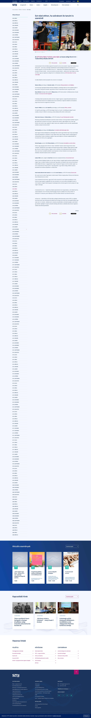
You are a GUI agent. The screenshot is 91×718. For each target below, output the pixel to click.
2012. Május (14, 416)
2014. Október (15, 347)
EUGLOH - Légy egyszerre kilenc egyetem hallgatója (21, 660)
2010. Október (15, 461)
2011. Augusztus (15, 437)
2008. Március (15, 534)
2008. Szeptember (16, 520)
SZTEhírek (20, 9)
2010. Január (14, 482)
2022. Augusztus (15, 124)
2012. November (15, 402)
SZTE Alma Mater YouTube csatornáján (48, 57)
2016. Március (15, 307)
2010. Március (15, 478)
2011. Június (14, 442)
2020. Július (14, 184)
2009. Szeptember (16, 492)
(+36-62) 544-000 (63, 685)
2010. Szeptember (16, 463)
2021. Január (14, 169)
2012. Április (14, 418)
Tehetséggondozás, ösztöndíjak (17, 651)
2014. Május (14, 359)
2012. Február (15, 423)
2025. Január (14, 56)
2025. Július (14, 42)
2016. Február (15, 309)
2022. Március (15, 136)
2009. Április (14, 504)
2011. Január (14, 454)
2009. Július (14, 496)
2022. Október (15, 120)
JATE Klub (36, 662)
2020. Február (15, 196)
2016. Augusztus (15, 295)
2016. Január (14, 312)
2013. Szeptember (16, 378)
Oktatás (31, 5)
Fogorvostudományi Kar (16, 691)
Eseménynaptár (69, 546)
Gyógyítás (45, 5)
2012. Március (15, 421)
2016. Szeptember (16, 293)
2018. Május (14, 245)
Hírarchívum (24, 9)
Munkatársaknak (39, 1)
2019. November (15, 203)
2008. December (15, 513)
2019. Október (15, 205)
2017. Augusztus (15, 267)
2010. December (15, 456)
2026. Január (14, 27)
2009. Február (15, 508)
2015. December (15, 314)
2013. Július (14, 383)
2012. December (15, 399)
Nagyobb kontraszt (78, 1)
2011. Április (14, 447)
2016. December (15, 286)
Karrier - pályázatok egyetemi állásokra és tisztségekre (44, 698)
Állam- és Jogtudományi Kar (17, 683)
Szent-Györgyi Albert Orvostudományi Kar (19, 701)
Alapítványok (37, 683)
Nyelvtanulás (14, 655)
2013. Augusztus (15, 380)
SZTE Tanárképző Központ (16, 703)
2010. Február (15, 480)
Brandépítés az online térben (69, 143)
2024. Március (15, 79)
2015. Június (14, 328)
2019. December (15, 200)
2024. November (15, 60)
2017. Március (15, 278)
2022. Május (14, 132)
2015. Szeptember (16, 321)
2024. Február (15, 82)
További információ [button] (56, 715)
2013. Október (15, 376)
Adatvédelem (68, 1)
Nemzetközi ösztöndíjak (16, 653)
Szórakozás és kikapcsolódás (63, 655)
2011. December (15, 428)
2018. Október (15, 233)
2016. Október (15, 290)
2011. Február (15, 451)
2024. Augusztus (15, 68)
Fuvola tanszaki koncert (69, 572)
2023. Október (15, 91)
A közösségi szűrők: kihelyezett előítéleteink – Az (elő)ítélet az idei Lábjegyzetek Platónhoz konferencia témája (67, 622)
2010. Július (14, 468)
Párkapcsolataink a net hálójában (67, 85)
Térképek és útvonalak (63, 688)
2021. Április (14, 162)
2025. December (15, 30)
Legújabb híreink (17, 615)
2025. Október (15, 34)
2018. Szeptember (16, 236)
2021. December (15, 143)
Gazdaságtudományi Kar (16, 692)
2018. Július (14, 241)
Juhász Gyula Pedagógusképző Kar (18, 696)
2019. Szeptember (16, 207)
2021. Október (15, 148)
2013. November (15, 373)
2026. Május (14, 18)
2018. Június (14, 243)
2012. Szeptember (16, 406)
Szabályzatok (37, 685)
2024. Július (14, 70)
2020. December (15, 172)
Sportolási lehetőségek (62, 653)
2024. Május (14, 75)
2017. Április (14, 276)
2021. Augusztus (15, 153)
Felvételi (20, 1)
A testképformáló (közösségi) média (61, 130)
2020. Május (29, 9)
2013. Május (14, 387)
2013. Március (15, 392)
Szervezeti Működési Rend (39, 687)
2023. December (15, 87)
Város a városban (61, 658)
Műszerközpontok (54, 5)
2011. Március (15, 449)
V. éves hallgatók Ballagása (52, 572)
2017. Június (14, 271)
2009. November (15, 487)
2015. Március (15, 335)
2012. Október (15, 404)
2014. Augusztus (15, 352)
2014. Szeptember (16, 350)
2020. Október (15, 177)
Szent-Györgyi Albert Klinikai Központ (41, 704)
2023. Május (14, 103)
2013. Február (15, 395)
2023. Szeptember (16, 94)
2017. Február (15, 281)
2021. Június (14, 158)
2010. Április (14, 475)
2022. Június (14, 129)
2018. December (15, 229)
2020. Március (15, 193)
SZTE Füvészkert (38, 660)
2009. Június (14, 499)
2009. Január (14, 511)
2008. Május (14, 532)
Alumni (46, 1)
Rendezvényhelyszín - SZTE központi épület (42, 692)
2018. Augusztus (15, 238)
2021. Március (15, 165)
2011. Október (15, 432)
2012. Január (14, 425)
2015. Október (15, 319)
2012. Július (14, 411)
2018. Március (15, 250)
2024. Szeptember (16, 65)
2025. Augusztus (15, 39)
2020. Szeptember (16, 179)
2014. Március (15, 364)
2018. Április (14, 248)
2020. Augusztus (15, 181)
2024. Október (15, 63)
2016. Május (14, 302)
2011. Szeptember (16, 435)
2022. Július (14, 127)
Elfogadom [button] (86, 715)
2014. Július (14, 354)
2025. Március (15, 51)
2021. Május (14, 160)
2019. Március (15, 222)
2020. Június (14, 186)
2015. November (15, 316)
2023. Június (14, 101)
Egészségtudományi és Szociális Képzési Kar (20, 689)
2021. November (15, 146)
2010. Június (14, 470)
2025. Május (14, 46)
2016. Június (14, 300)
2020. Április (14, 191)
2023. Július (14, 98)
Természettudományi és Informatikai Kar (19, 705)
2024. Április (14, 77)
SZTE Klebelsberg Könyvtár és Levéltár (41, 658)
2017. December (15, 257)
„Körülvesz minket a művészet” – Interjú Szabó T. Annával (45, 620)
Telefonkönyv (61, 1)
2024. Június (14, 72)
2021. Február (15, 167)
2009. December (15, 485)
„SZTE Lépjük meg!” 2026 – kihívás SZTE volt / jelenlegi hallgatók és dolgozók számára (19, 574)
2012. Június (14, 414)
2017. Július (14, 269)
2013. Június (14, 385)
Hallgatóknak (33, 1)
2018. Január (14, 255)
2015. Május (14, 331)
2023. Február (15, 110)
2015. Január (14, 340)
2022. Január (14, 141)
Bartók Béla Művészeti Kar (16, 685)
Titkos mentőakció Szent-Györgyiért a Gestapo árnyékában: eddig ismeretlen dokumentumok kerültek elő (22, 622)
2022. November (15, 117)
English (74, 1)
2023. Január (14, 113)
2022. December (15, 115)
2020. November (15, 174)
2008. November (15, 515)
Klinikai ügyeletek (38, 707)
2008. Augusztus (15, 523)
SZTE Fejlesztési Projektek (39, 696)
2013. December (15, 371)
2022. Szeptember (16, 122)
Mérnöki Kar (14, 700)
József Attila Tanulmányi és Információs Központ (43, 691)
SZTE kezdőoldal (14, 1)
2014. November (15, 345)
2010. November (15, 459)
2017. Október (15, 262)
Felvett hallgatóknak (26, 1)
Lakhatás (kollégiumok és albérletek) (64, 651)
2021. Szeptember (16, 151)
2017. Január (14, 283)
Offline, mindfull (68, 107)
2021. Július (14, 155)
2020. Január (14, 198)
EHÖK (36, 694)
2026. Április (14, 20)
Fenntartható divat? (70, 157)
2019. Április (14, 219)
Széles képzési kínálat (39, 651)
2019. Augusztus (15, 210)
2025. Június (14, 44)
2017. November (15, 260)
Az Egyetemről (23, 5)
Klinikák (36, 705)
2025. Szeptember (16, 37)
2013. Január (14, 397)
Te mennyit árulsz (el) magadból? (45, 93)
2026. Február (15, 25)
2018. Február (15, 252)
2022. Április (14, 134)
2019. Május (14, 217)
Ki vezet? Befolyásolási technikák (66, 117)
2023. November (15, 89)
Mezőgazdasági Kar (15, 698)
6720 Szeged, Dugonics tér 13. (65, 683)
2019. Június (14, 215)
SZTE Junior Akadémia (39, 655)
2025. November (15, 32)
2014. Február (15, 366)
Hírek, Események (65, 5)
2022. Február (15, 139)
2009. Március (15, 506)
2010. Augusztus (15, 466)
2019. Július (14, 212)
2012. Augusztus (15, 409)
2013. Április (14, 390)
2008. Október (15, 518)
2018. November (15, 231)
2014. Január (14, 369)
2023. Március (15, 108)
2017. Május (14, 274)
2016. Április (14, 305)
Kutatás (38, 5)
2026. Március (15, 23)
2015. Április (14, 333)
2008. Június (14, 527)
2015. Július (14, 326)
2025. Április (14, 49)
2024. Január (14, 84)
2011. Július (14, 440)
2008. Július (14, 525)
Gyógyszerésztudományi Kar (17, 694)
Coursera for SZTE (15, 658)
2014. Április (14, 361)
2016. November (15, 288)
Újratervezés (73, 172)
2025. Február (15, 53)
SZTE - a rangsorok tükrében (40, 653)
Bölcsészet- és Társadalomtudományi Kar (19, 687)
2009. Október (15, 489)
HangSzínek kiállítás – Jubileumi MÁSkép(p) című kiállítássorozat (36, 573)
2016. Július (14, 297)
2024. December (15, 58)
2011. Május (14, 444)
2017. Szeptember (16, 264)
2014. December (15, 342)
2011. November (15, 430)
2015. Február (15, 338)
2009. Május (14, 501)
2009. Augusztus (15, 494)
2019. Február (15, 224)
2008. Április (14, 530)
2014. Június (14, 357)
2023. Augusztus (15, 96)
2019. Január (14, 226)
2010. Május (14, 473)
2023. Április (14, 106)
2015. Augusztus (15, 323)
